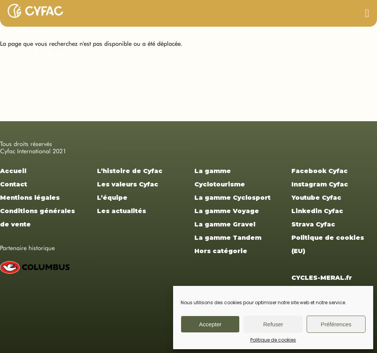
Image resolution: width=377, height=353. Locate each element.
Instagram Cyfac (319, 184)
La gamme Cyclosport (232, 197)
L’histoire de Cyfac (129, 171)
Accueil (13, 171)
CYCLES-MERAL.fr (321, 277)
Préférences (336, 324)
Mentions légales (30, 197)
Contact (13, 184)
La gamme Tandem (227, 237)
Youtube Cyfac (316, 197)
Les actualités (121, 211)
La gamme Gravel (224, 224)
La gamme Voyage (226, 211)
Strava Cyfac (313, 224)
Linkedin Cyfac (317, 211)
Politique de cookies (273, 340)
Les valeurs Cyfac (127, 184)
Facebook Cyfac (319, 171)
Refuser (273, 324)
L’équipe (112, 197)
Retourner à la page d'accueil (39, 51)
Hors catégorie (220, 251)
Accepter (210, 324)
